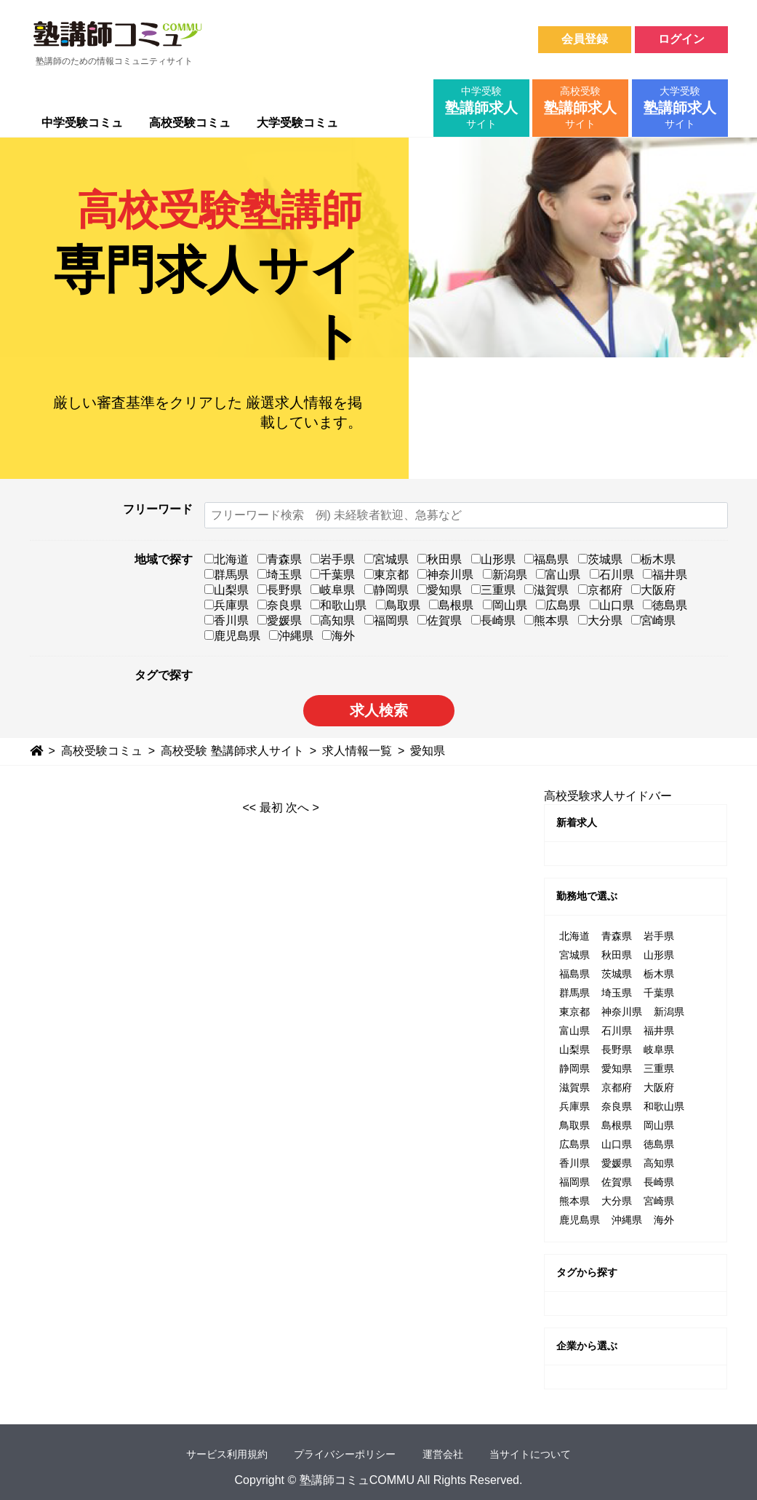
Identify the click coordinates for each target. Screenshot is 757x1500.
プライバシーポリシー (345, 1454)
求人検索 (379, 710)
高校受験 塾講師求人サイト (232, 751)
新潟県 (505, 574)
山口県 (612, 605)
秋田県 (439, 559)
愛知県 (439, 590)
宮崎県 (653, 620)
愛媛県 (279, 620)
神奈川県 (445, 574)
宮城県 (386, 559)
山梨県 (226, 590)
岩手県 (333, 559)
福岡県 (386, 620)
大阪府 (653, 590)
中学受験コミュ (82, 122)
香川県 (226, 620)
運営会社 (442, 1454)
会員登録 (584, 39)
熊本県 (546, 620)
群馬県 (226, 574)
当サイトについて (530, 1454)
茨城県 (600, 559)
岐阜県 (333, 590)
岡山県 (505, 605)
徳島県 (665, 605)
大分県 (600, 620)
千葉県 (333, 574)
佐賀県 (439, 620)
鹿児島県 (232, 636)
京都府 (600, 590)
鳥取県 (398, 605)
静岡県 (386, 590)
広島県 (558, 605)
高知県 (333, 620)
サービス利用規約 (227, 1454)
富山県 (558, 574)
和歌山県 (339, 605)
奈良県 (279, 605)
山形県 (493, 559)
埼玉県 (279, 574)
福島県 (546, 559)
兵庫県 (226, 605)
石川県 (612, 574)
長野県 (279, 590)
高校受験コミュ (190, 122)
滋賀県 (546, 590)
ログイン (681, 39)
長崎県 (493, 620)
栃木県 (653, 559)
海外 (338, 636)
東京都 (386, 574)
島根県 (451, 605)
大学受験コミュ (297, 122)
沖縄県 (291, 636)
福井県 (665, 574)
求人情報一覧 (357, 751)
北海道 (226, 559)
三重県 (493, 590)
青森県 (279, 559)
